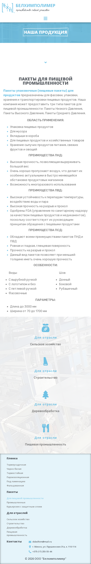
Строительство (15, 523)
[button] (45, 18)
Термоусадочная (16, 464)
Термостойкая (15, 473)
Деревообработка (17, 527)
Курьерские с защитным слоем (24, 506)
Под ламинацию (16, 481)
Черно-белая (14, 468)
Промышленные (16, 502)
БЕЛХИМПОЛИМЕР (35, 5)
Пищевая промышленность (17, 533)
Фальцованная (15, 485)
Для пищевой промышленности (25, 498)
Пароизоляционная (18, 477)
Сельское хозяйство (18, 519)
